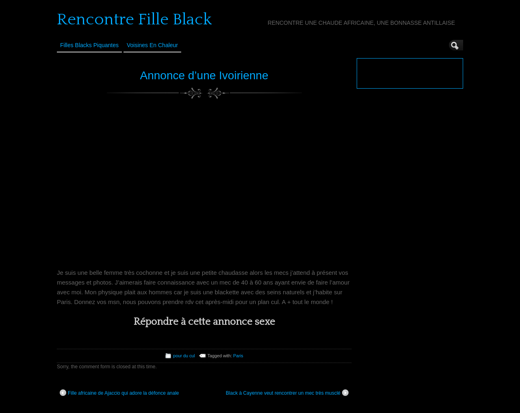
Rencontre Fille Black (134, 19)
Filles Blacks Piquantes (89, 45)
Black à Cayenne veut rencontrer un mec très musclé (287, 392)
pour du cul (184, 355)
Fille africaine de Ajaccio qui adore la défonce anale (119, 392)
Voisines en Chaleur (152, 45)
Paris (238, 355)
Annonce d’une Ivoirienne (204, 75)
